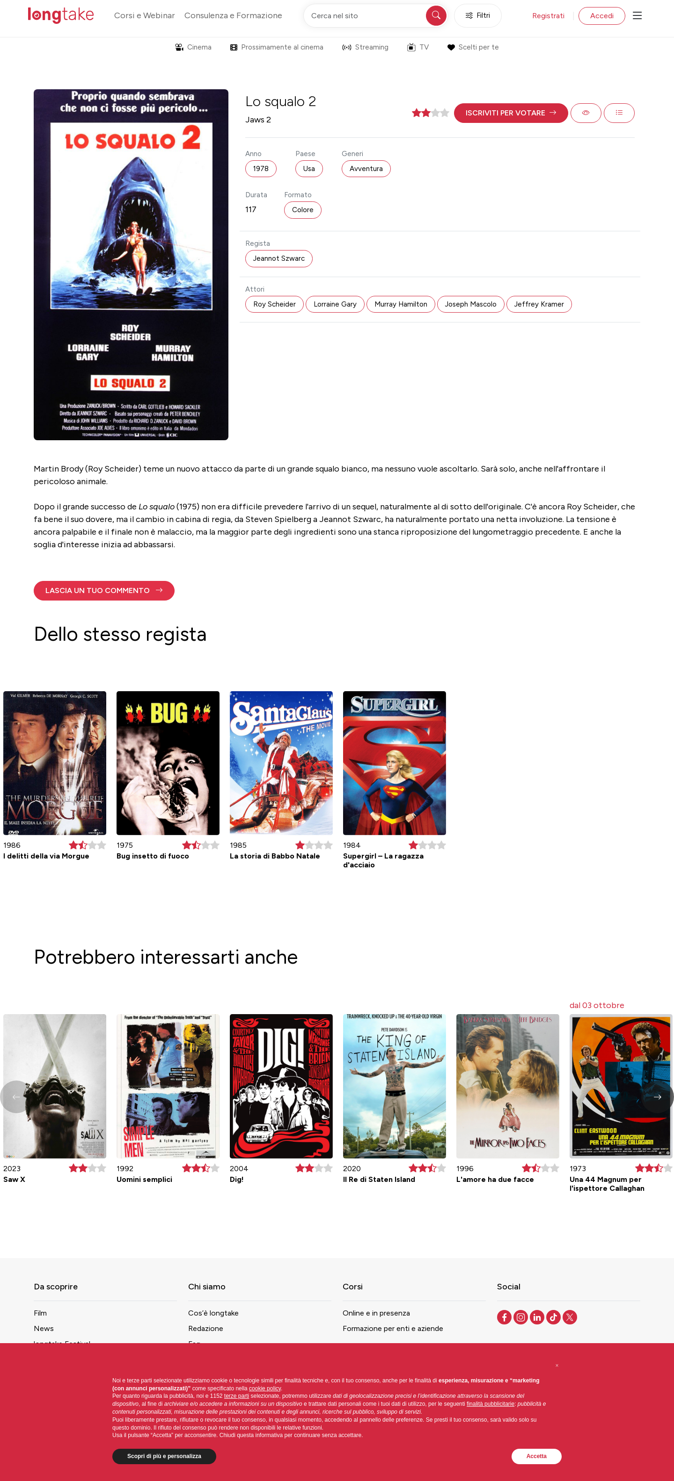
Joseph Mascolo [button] (471, 304)
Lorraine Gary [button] (335, 304)
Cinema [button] (193, 47)
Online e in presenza (376, 1313)
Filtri (478, 15)
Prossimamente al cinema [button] (276, 47)
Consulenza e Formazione (233, 15)
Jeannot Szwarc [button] (279, 258)
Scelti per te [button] (472, 47)
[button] (511, 113)
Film (40, 1313)
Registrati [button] (548, 15)
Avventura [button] (366, 169)
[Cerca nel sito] (375, 16)
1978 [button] (261, 169)
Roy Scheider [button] (274, 304)
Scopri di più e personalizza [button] (164, 1456)
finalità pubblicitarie (490, 1404)
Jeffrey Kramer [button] (539, 304)
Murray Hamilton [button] (400, 304)
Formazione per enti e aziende (393, 1328)
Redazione (205, 1328)
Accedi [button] (602, 15)
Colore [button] (303, 210)
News (44, 1328)
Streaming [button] (365, 47)
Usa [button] (309, 169)
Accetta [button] (537, 1456)
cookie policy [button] (265, 1388)
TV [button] (418, 47)
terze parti (236, 1396)
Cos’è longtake (213, 1313)
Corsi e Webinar (144, 15)
